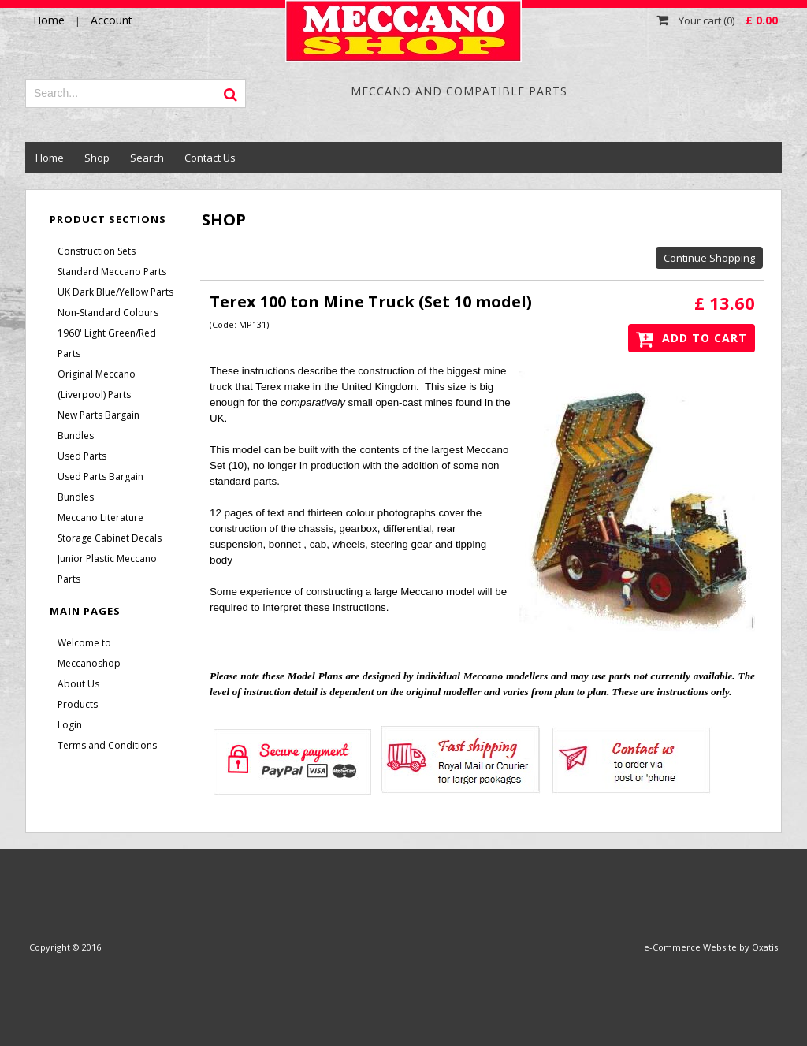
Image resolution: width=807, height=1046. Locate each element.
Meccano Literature (100, 517)
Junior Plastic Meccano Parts (107, 569)
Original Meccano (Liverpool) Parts (97, 384)
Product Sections (108, 219)
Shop (97, 158)
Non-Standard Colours (108, 312)
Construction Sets (97, 251)
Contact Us (210, 158)
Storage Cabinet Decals (110, 538)
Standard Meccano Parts (112, 271)
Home (49, 158)
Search (147, 158)
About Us (78, 684)
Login (70, 724)
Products (78, 704)
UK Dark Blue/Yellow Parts (115, 292)
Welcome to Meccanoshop (89, 653)
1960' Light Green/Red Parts (107, 343)
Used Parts (82, 456)
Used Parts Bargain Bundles (100, 487)
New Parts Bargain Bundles (98, 425)
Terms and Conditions (107, 745)
